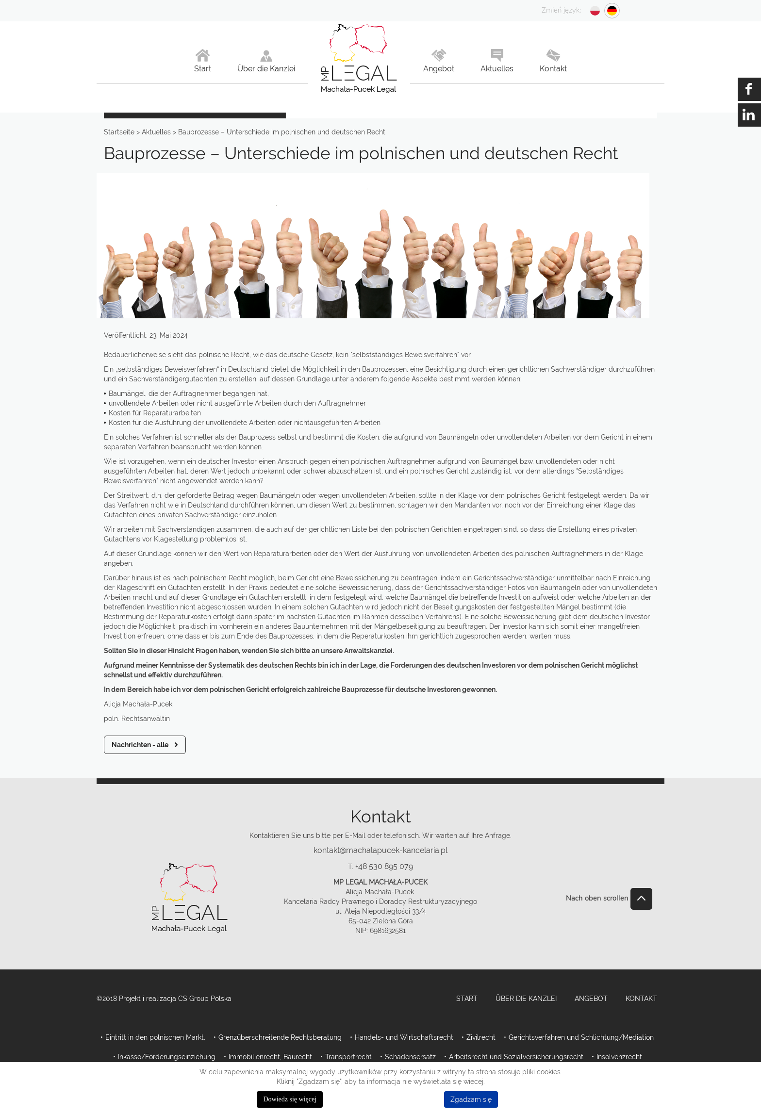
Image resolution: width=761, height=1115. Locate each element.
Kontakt (641, 998)
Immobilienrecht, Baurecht (270, 1057)
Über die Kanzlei (526, 998)
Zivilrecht (481, 1037)
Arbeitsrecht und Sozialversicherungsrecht (516, 1057)
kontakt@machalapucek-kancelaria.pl (380, 850)
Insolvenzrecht (619, 1057)
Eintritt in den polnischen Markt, (155, 1037)
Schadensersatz (410, 1057)
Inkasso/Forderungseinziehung (166, 1057)
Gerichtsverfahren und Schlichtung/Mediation (581, 1037)
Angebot (591, 998)
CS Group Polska (205, 998)
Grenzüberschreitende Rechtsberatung (280, 1037)
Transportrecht (348, 1057)
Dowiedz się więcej (289, 1099)
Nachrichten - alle (140, 745)
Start (467, 998)
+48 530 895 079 (384, 866)
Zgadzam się (471, 1099)
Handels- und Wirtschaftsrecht (404, 1037)
